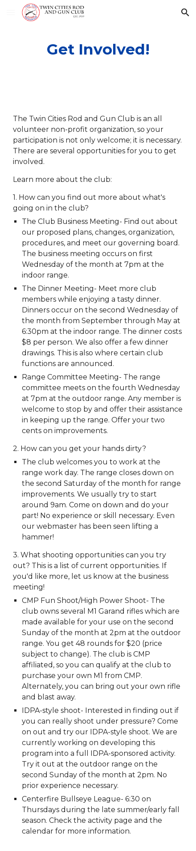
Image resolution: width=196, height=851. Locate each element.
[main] (98, 49)
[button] (10, 12)
